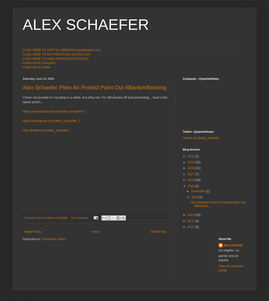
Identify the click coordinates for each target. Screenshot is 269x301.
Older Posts (158, 232)
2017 (191, 174)
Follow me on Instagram (39, 63)
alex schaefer (233, 245)
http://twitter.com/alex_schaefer (46, 130)
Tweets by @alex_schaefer (201, 138)
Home (96, 232)
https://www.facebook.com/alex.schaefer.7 (54, 111)
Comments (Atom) (53, 239)
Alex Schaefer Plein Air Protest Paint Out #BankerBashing (94, 87)
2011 (191, 227)
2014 (191, 215)
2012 (191, 221)
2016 (191, 180)
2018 (191, 168)
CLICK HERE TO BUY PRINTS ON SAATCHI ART (57, 54)
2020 (191, 156)
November (198, 191)
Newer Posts (32, 232)
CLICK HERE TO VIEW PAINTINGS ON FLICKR (56, 59)
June (195, 197)
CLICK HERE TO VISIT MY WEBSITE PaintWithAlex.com (62, 50)
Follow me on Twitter (37, 67)
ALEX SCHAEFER (86, 24)
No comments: (80, 217)
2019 (191, 162)
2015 (191, 186)
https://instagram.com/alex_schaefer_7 (51, 121)
